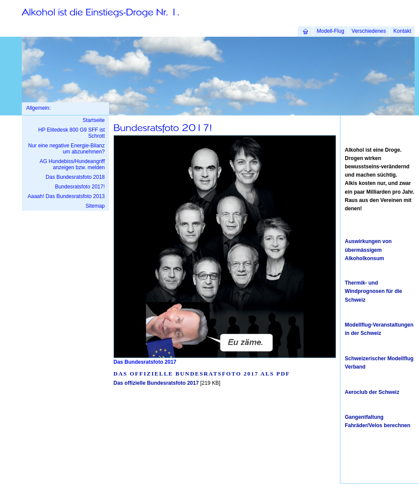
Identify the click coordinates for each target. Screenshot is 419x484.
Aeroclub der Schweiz (372, 392)
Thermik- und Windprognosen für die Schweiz (373, 291)
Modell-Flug (330, 31)
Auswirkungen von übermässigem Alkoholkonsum (368, 249)
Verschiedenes (369, 31)
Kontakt (402, 31)
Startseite (93, 120)
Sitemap (95, 206)
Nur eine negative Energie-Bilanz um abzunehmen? (66, 149)
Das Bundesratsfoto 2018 (75, 177)
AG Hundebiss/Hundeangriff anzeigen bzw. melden (72, 164)
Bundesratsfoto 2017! (80, 187)
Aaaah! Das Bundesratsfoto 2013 (66, 196)
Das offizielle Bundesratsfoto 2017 (156, 383)
